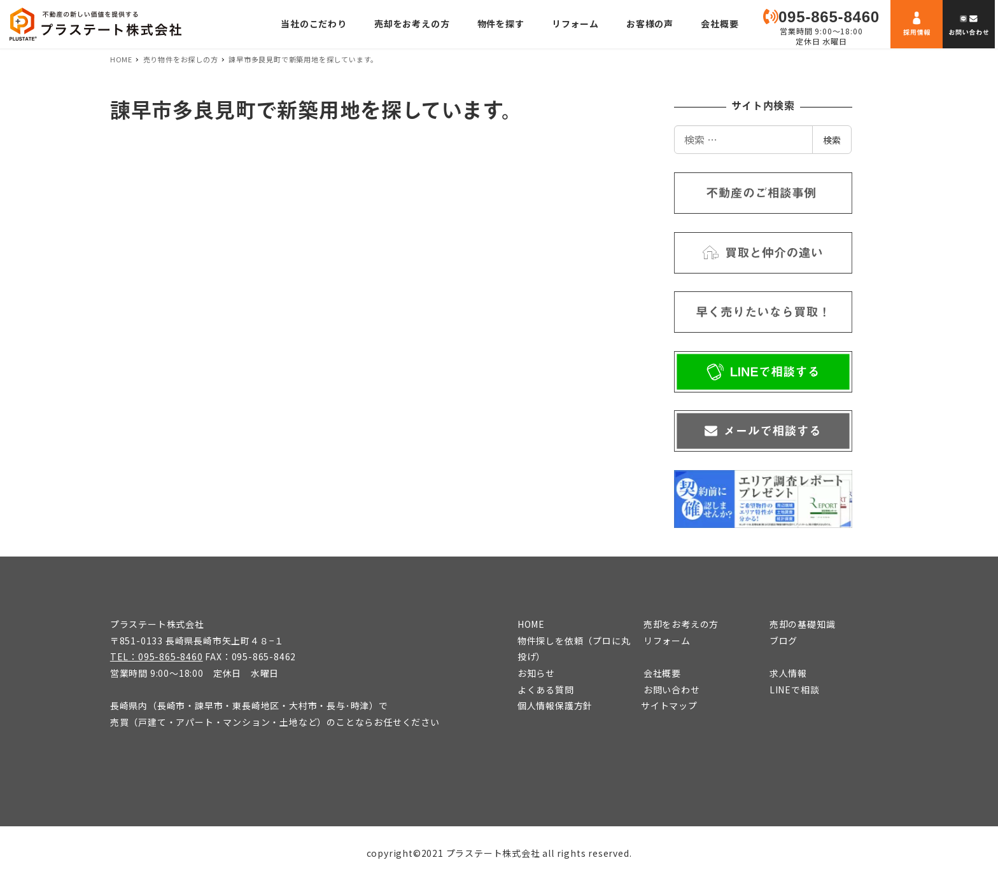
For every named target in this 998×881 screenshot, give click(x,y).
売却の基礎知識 (803, 624)
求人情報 (788, 673)
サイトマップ (669, 705)
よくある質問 (545, 689)
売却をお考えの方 (681, 624)
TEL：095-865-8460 (156, 656)
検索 (832, 140)
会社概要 (662, 673)
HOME (531, 624)
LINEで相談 (795, 689)
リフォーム (667, 640)
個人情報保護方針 (555, 705)
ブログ (784, 640)
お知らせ (536, 673)
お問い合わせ (671, 689)
